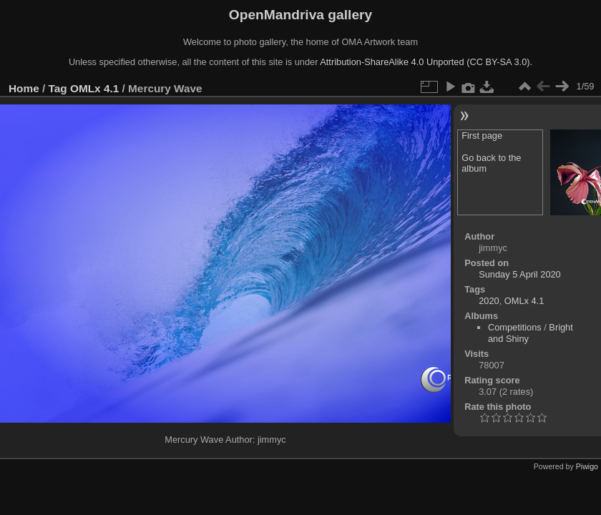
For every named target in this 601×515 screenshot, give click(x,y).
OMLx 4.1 (94, 88)
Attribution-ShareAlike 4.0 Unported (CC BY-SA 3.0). (426, 62)
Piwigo (587, 466)
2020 (489, 300)
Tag (58, 88)
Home (24, 88)
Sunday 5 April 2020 (520, 274)
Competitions (515, 327)
